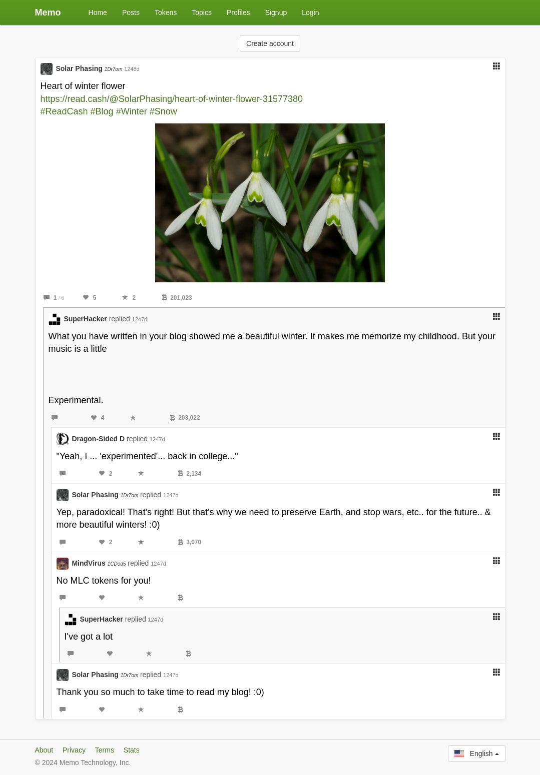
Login (310, 12)
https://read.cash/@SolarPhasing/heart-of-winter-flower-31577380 (172, 99)
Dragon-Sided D (98, 439)
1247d (140, 319)
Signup (276, 12)
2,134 (189, 473)
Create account (270, 43)
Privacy (74, 750)
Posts (131, 12)
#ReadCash (64, 111)
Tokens (166, 12)
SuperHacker (85, 319)
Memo (48, 12)
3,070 (189, 542)
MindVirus (99, 563)
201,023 (177, 297)
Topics (202, 12)
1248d (132, 69)
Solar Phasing (89, 68)
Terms (104, 750)
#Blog (102, 111)
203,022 (185, 417)
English (476, 754)
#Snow (163, 111)
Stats (132, 750)
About (44, 750)
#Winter (131, 111)
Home (98, 12)
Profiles (238, 12)
